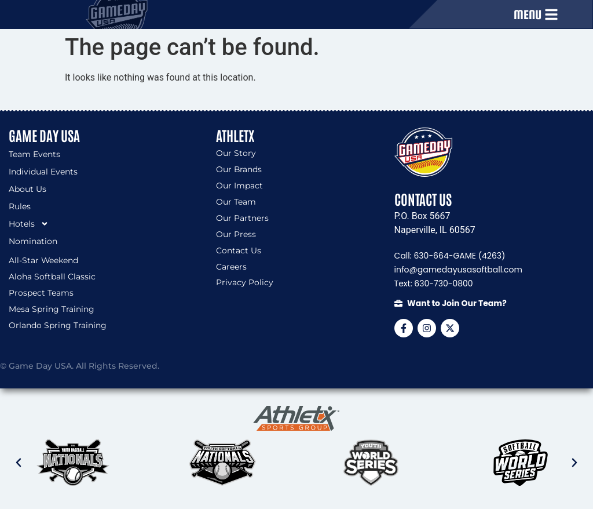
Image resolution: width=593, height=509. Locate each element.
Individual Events (43, 171)
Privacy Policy (244, 283)
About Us (27, 189)
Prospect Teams (41, 293)
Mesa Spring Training (51, 309)
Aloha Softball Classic (52, 277)
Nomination (33, 241)
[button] (18, 462)
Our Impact (239, 186)
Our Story (236, 153)
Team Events (34, 154)
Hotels (29, 223)
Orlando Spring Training (58, 326)
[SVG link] (296, 418)
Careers (231, 267)
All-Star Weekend (44, 261)
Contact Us (238, 251)
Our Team (236, 202)
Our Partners (242, 218)
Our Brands (239, 170)
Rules (20, 206)
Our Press (236, 235)
